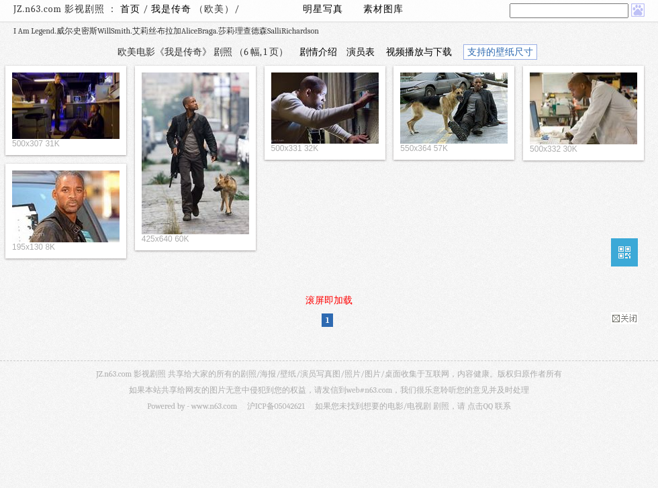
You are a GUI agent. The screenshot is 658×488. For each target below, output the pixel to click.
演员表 (360, 52)
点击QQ (480, 406)
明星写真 (323, 9)
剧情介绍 (318, 52)
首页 (130, 9)
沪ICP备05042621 (276, 406)
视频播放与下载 (419, 52)
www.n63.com (214, 406)
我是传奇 (172, 9)
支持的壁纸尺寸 (500, 52)
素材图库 (383, 9)
